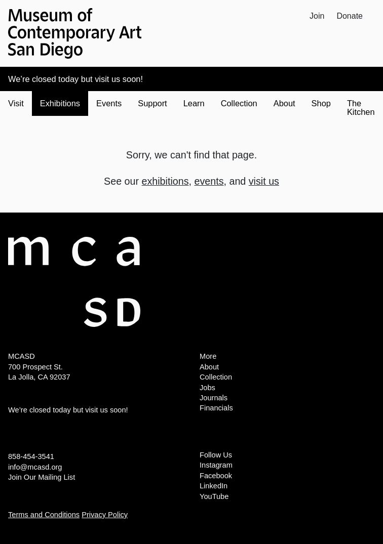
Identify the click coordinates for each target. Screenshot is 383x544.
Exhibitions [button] (60, 103)
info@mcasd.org (35, 467)
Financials (216, 408)
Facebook (216, 476)
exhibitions (165, 181)
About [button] (284, 103)
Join (317, 16)
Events (109, 103)
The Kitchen (361, 107)
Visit (16, 103)
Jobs (207, 388)
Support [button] (152, 103)
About (209, 367)
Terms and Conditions (44, 515)
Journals (213, 398)
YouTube (214, 496)
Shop (321, 103)
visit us (264, 181)
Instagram (216, 465)
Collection (216, 377)
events (208, 181)
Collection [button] (239, 103)
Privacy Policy (105, 515)
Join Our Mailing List (41, 477)
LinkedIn (213, 486)
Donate (349, 16)
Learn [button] (194, 103)
